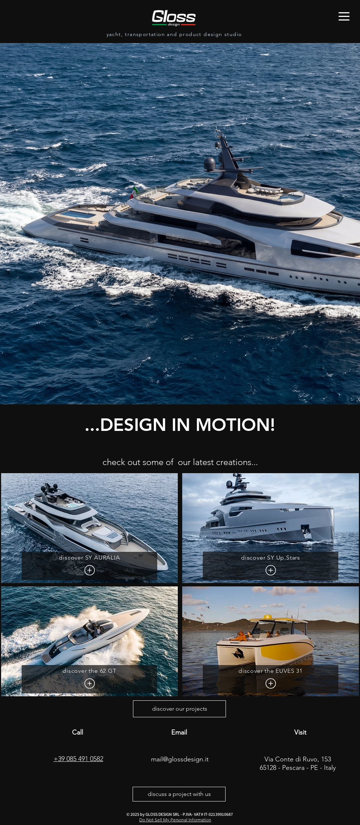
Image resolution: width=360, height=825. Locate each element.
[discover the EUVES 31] (270, 679)
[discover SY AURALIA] (89, 566)
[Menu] (344, 16)
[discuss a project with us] (179, 794)
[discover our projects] (179, 708)
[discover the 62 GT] (89, 679)
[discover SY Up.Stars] (270, 566)
